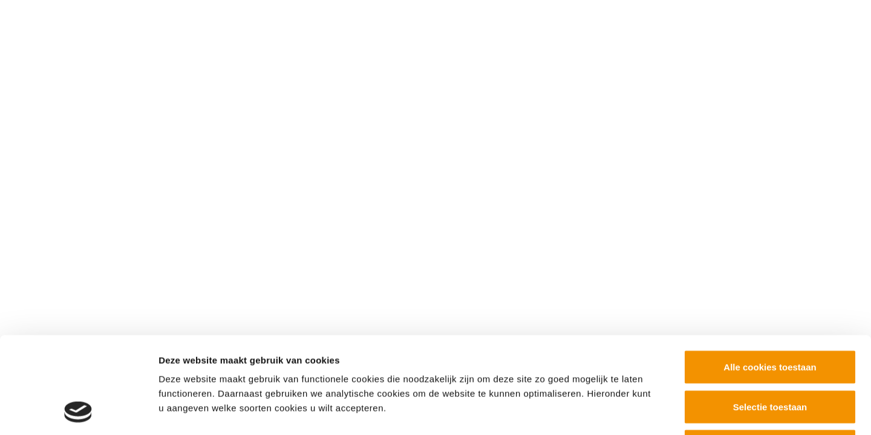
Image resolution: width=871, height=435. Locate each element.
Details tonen (653, 411)
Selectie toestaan (770, 316)
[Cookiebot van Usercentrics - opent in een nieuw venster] (78, 411)
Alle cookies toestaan (769, 276)
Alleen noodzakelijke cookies (770, 355)
